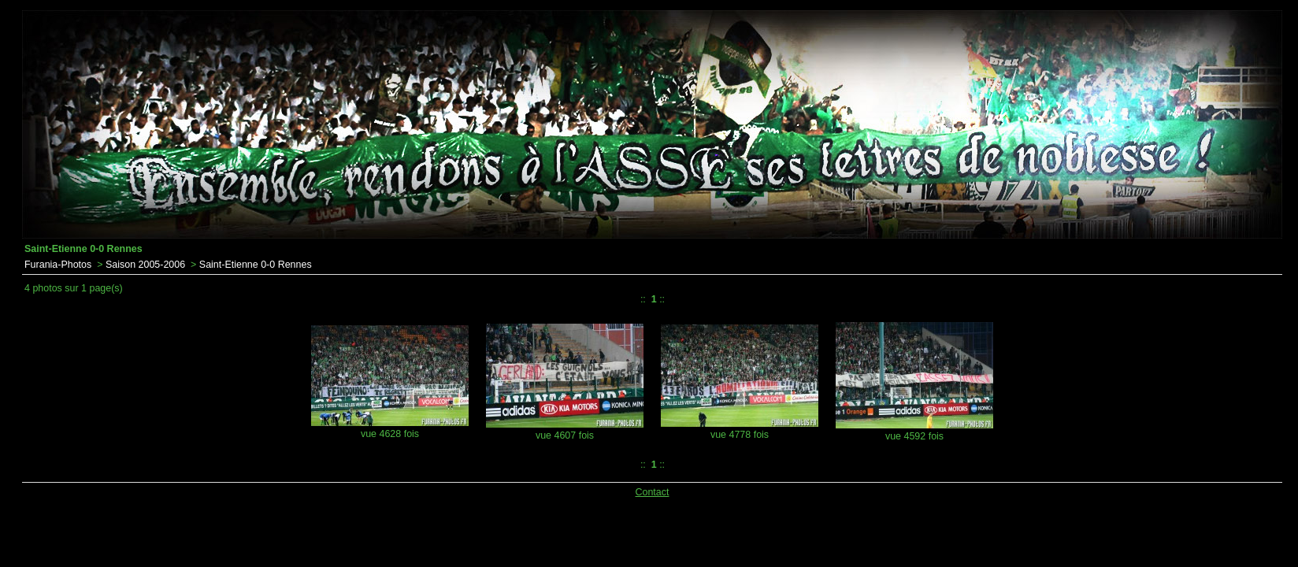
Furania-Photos (57, 264)
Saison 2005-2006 (145, 264)
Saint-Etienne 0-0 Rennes (255, 264)
